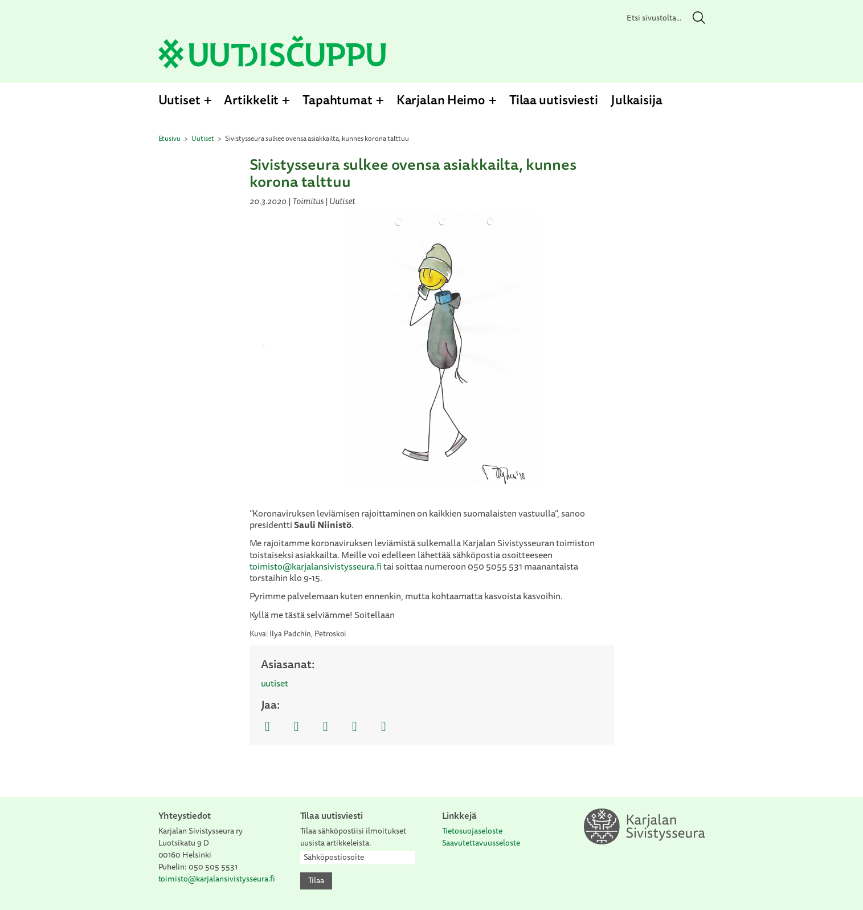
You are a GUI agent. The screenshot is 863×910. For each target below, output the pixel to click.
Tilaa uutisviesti (553, 99)
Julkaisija (636, 99)
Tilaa (316, 880)
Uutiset (179, 99)
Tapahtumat (337, 99)
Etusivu (169, 138)
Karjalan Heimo (440, 99)
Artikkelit (251, 99)
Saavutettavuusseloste (481, 842)
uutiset (275, 683)
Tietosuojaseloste (472, 830)
